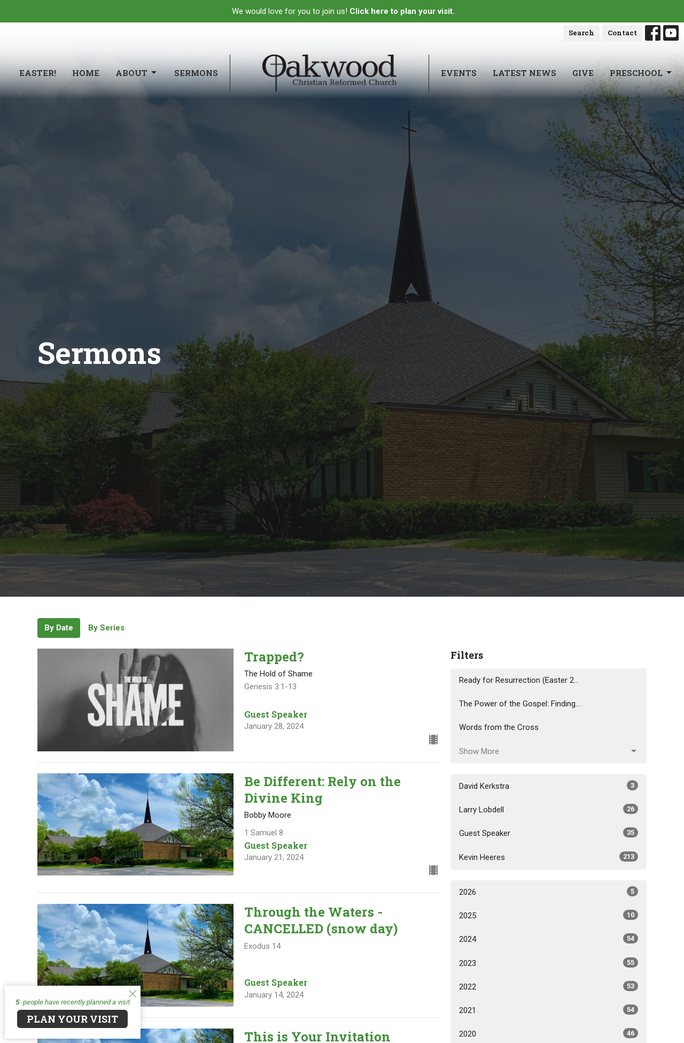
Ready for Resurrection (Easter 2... (519, 680)
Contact (622, 32)
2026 (548, 891)
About (136, 73)
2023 (548, 962)
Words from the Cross (499, 727)
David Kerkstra (548, 785)
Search (581, 32)
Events (459, 72)
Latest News (524, 72)
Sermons (196, 72)
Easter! (37, 72)
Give (583, 72)
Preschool (641, 73)
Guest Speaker (548, 832)
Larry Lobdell (548, 809)
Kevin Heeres (548, 856)
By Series (106, 628)
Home (85, 72)
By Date (58, 628)
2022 (548, 986)
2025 (548, 915)
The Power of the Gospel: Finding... (519, 704)
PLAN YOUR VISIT (72, 1018)
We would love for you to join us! (343, 11)
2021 (548, 1009)
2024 (548, 938)
